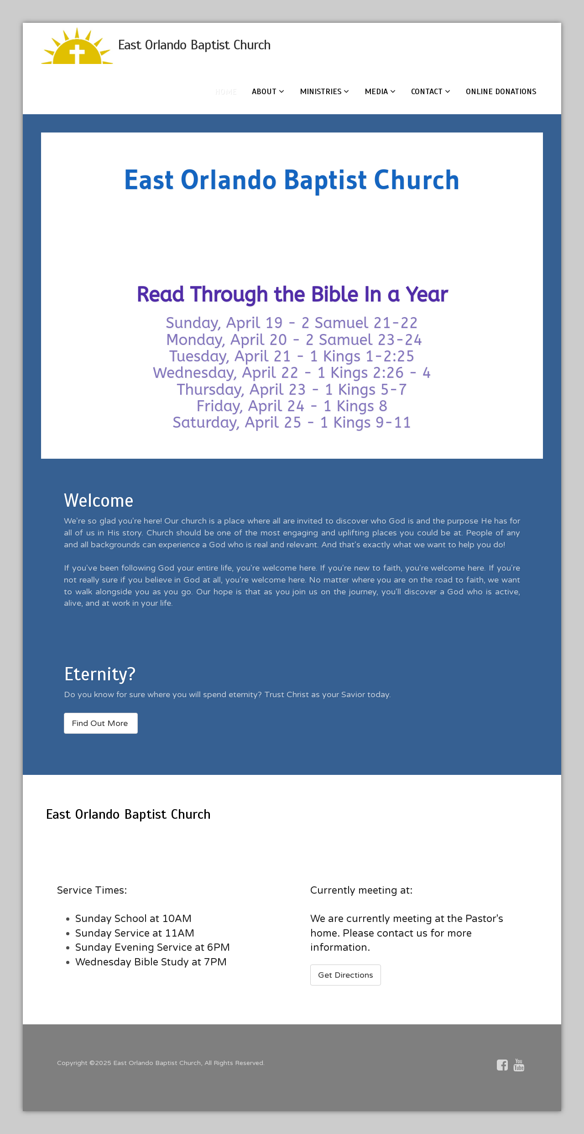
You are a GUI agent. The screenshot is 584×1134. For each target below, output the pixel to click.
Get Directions (345, 975)
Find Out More (101, 723)
